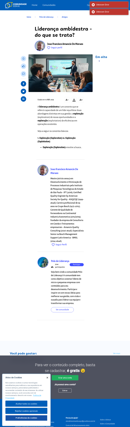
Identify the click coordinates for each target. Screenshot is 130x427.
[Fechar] (47, 380)
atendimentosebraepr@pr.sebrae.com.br (80, 421)
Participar (76, 265)
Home (34, 5)
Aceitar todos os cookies (26, 406)
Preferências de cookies (26, 421)
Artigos (65, 17)
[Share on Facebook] (23, 83)
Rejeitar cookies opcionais (26, 414)
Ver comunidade (62, 310)
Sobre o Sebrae (105, 420)
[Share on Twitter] (23, 91)
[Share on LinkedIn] (23, 99)
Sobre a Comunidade (107, 424)
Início (32, 17)
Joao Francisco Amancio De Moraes (65, 44)
